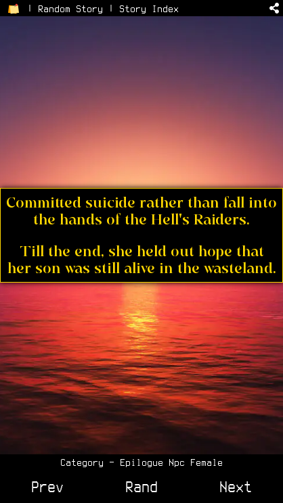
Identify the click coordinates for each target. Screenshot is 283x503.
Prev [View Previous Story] (47, 487)
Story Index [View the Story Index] (149, 8)
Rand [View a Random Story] (141, 487)
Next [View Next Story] (235, 487)
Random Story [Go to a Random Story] (70, 8)
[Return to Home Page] (13, 9)
